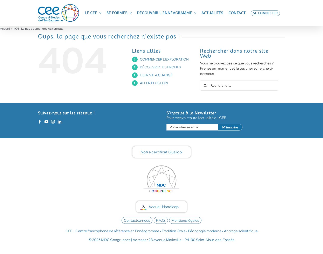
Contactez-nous (137, 220)
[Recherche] (205, 85)
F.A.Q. (161, 220)
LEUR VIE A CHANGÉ (156, 75)
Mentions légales (185, 220)
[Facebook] (40, 122)
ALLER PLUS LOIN (154, 83)
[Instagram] (53, 122)
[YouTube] (46, 122)
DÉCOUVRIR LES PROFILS (160, 67)
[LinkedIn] (59, 122)
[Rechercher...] (239, 85)
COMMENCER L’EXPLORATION (164, 59)
